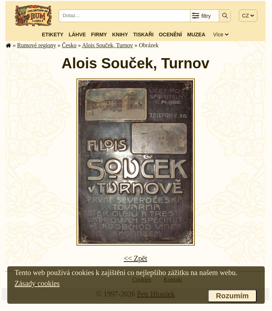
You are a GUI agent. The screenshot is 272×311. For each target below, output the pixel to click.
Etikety (52, 34)
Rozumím (232, 296)
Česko (69, 45)
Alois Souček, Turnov (107, 45)
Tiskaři (143, 34)
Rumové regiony (36, 45)
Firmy (99, 34)
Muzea (196, 34)
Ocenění (170, 34)
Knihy (120, 34)
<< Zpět (135, 258)
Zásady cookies (37, 283)
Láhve (77, 34)
